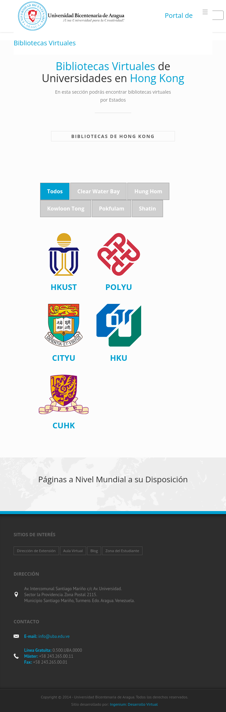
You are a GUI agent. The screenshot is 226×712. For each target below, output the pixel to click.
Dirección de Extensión (36, 550)
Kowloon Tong (65, 208)
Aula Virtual (73, 550)
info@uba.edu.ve (54, 636)
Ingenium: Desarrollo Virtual (134, 704)
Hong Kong (137, 136)
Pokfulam (111, 208)
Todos (55, 191)
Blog (94, 550)
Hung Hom (148, 191)
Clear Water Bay (98, 191)
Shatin (147, 208)
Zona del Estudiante (122, 550)
